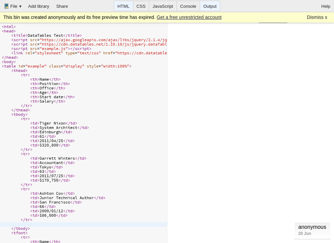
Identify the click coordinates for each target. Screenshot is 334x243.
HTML (123, 6)
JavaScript (162, 6)
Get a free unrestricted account (189, 17)
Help (325, 6)
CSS (141, 6)
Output (210, 6)
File (11, 6)
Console (188, 6)
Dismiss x (317, 17)
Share (62, 6)
